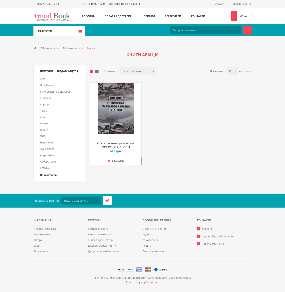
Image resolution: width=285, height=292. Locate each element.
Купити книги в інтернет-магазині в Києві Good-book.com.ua (153, 277)
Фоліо (43, 110)
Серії (36, 245)
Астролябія (47, 155)
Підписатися (107, 200)
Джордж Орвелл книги (102, 245)
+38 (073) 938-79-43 (47, 3)
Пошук (247, 30)
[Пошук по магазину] (205, 30)
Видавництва (41, 234)
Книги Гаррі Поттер (100, 240)
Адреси (147, 234)
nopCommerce (150, 282)
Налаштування (242, 3)
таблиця (91, 71)
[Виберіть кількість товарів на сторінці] (232, 71)
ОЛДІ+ (44, 136)
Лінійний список (97, 71)
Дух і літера (47, 149)
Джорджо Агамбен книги (103, 251)
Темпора (45, 98)
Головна (88, 16)
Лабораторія (48, 161)
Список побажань (153, 251)
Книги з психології (99, 234)
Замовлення (150, 240)
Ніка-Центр (47, 85)
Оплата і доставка (118, 16)
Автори (38, 240)
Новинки (148, 16)
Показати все (49, 175)
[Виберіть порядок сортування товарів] (137, 71)
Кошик (146, 245)
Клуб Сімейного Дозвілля (55, 91)
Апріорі (44, 104)
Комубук (45, 168)
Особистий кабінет (154, 228)
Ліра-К (44, 129)
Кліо (42, 79)
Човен (44, 123)
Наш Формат (48, 142)
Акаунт (219, 3)
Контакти (198, 16)
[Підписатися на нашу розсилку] (81, 200)
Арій (43, 117)
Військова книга (98, 228)
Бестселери (173, 16)
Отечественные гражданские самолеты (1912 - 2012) (115, 145)
